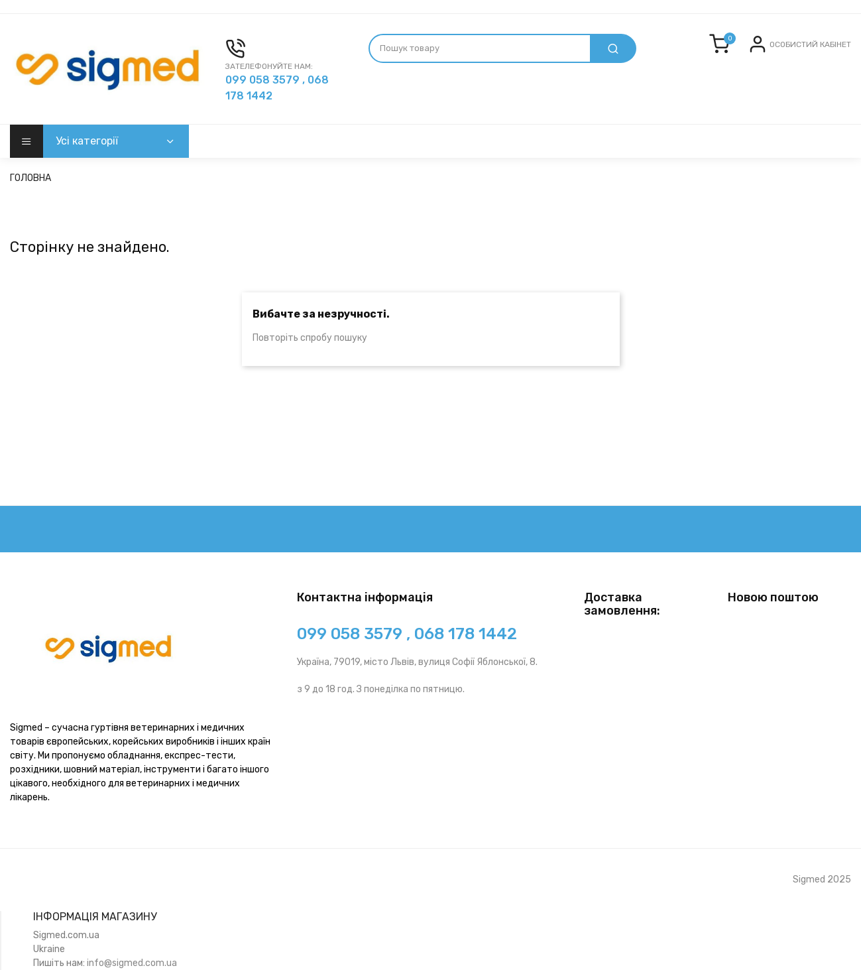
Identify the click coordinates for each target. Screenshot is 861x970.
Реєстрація (822, 54)
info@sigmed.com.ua (132, 963)
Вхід (780, 54)
